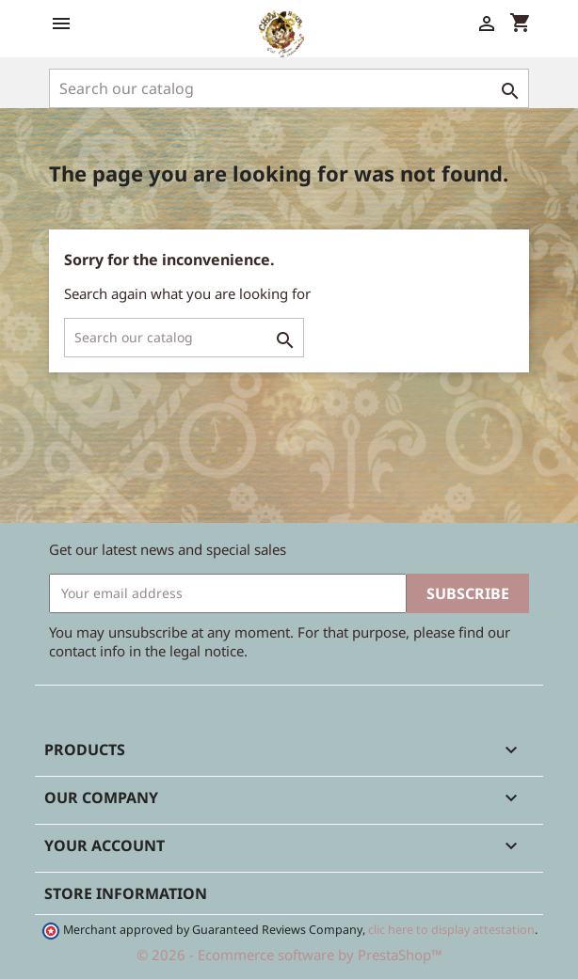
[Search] (289, 88)
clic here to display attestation (451, 930)
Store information (125, 893)
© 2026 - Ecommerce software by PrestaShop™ (289, 954)
